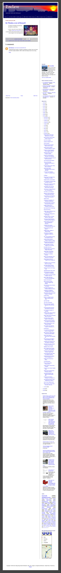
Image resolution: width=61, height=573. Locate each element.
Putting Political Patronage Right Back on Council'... (49, 135)
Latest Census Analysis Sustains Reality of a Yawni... (49, 148)
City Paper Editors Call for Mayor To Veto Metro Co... (49, 319)
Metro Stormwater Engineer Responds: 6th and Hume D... (49, 305)
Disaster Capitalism (47, 524)
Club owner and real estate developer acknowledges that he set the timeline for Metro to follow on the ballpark (49, 483)
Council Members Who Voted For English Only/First (49, 354)
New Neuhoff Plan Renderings (49, 208)
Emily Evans (48, 519)
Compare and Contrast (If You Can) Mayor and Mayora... (49, 342)
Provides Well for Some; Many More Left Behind (49, 166)
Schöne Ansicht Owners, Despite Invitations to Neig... (49, 240)
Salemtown (48, 500)
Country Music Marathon (51, 525)
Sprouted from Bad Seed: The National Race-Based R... (49, 242)
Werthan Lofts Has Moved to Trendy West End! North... (49, 194)
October (45, 120)
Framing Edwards (47, 361)
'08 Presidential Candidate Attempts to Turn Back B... (49, 273)
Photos (54, 508)
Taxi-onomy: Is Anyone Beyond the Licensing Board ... (49, 190)
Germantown (47, 514)
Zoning (43, 512)
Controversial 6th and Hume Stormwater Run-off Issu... (49, 308)
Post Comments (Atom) (14, 97)
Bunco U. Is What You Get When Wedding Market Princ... (48, 298)
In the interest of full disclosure (51, 470)
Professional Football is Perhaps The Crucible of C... (49, 377)
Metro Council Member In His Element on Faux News (49, 257)
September (46, 122)
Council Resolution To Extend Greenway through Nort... (49, 203)
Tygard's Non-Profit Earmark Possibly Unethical (49, 371)
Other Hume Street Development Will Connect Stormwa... (49, 169)
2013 (44, 106)
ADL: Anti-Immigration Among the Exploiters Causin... (49, 237)
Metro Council (25, 40)
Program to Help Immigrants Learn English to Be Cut (49, 151)
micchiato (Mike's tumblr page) (15, 16)
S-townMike (51, 65)
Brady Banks (45, 527)
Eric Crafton (15, 40)
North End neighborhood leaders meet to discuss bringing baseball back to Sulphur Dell (49, 451)
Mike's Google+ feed (41, 16)
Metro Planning (46, 507)
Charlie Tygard (51, 520)
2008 (44, 114)
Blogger (30, 566)
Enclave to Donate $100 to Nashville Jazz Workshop (49, 156)
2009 (44, 112)
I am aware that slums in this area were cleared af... (49, 96)
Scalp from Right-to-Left (48, 141)
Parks (46, 509)
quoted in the (16, 30)
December (46, 117)
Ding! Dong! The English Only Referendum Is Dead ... (49, 178)
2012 (44, 107)
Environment (44, 508)
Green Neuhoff (46, 143)
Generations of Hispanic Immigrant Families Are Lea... (48, 234)
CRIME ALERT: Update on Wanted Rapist (49, 231)
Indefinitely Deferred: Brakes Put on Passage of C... (49, 357)
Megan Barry (46, 522)
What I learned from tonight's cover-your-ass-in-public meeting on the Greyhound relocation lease (51, 422)
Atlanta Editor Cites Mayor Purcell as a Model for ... (49, 252)
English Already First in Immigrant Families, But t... (49, 206)
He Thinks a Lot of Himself (15, 23)
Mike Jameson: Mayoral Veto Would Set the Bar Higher (49, 333)
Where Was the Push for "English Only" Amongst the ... (49, 260)
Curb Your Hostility (47, 140)
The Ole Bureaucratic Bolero (49, 160)
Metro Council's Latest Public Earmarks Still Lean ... (49, 384)
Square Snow (46, 198)
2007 (44, 115)
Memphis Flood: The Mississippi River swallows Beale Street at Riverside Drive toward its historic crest (49, 462)
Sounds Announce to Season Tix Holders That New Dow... (49, 321)
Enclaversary (46, 328)
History (45, 518)
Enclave (12, 7)
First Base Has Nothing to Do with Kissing (49, 214)
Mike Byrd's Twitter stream (29, 16)
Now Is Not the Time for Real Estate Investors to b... (49, 138)
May (45, 128)
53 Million (45, 175)
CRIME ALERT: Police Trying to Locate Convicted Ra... (49, 313)
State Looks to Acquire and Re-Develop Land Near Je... (49, 184)
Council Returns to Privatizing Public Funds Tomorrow (49, 196)
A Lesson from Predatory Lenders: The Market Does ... (49, 172)
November (46, 118)
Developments (45, 501)
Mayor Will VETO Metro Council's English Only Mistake (48, 282)
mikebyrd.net (49, 16)
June (45, 126)
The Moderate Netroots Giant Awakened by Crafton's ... (49, 380)
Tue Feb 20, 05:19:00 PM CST (20, 47)
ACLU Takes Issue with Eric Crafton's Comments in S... (49, 326)
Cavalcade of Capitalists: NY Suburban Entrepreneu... (49, 201)
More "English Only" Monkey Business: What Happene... (49, 349)
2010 (44, 111)
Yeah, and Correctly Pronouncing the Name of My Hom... (49, 163)
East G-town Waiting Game (49, 382)
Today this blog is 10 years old (48, 441)
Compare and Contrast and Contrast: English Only (49, 351)
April (45, 130)
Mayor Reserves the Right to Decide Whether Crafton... (49, 339)
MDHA (43, 521)
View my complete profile (46, 77)
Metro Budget (50, 506)
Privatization (53, 513)
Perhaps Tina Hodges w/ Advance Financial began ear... (49, 86)
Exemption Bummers (47, 247)
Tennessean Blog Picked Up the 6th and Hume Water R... (49, 220)
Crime (48, 503)
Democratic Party (49, 511)
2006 (44, 388)
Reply (10, 52)
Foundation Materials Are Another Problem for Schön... (50, 288)
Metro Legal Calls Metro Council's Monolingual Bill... (49, 278)
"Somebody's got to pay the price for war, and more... (49, 187)
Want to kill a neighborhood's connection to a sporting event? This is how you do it (51, 433)
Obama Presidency (52, 517)
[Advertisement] (21, 84)
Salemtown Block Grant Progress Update (48, 153)
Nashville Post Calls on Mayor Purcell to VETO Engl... (49, 345)
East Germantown (47, 526)
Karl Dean (53, 509)
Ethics (54, 501)
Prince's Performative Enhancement (48, 363)
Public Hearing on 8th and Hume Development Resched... (48, 222)
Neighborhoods (46, 497)
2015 (44, 103)
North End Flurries (47, 209)
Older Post (35, 95)
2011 (44, 109)
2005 (44, 390)
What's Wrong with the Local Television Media (49, 324)
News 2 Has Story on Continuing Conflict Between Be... (49, 336)
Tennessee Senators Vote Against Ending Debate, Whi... (49, 374)
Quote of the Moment (48, 279)
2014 (44, 104)
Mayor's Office (19, 40)
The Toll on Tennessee (48, 302)
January (45, 386)
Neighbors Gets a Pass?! (48, 346)
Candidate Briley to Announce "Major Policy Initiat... (49, 249)
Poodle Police (46, 295)
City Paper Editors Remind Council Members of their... (49, 266)
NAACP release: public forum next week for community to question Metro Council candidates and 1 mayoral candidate (49, 397)
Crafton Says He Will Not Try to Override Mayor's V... (49, 212)
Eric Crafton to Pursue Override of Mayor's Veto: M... (49, 275)
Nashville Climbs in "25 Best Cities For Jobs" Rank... (49, 217)
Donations (54, 526)
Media (54, 498)
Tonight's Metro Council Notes (49, 179)
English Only (11, 40)
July (45, 125)
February (46, 133)
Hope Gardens (53, 522)
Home (5, 16)
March (45, 131)
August (45, 123)
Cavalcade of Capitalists (51, 521)
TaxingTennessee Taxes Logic (49, 270)
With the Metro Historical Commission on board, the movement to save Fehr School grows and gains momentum (49, 409)
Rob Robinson (11, 47)
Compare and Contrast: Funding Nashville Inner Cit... (49, 226)
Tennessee (46, 502)
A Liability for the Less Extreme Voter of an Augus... (49, 263)
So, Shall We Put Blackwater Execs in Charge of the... (49, 331)
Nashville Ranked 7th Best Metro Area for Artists (49, 145)
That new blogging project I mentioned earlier (48, 447)
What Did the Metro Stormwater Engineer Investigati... (49, 293)
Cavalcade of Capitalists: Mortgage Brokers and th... (49, 291)
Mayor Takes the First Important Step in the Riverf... (49, 316)
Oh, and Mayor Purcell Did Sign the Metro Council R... (49, 182)
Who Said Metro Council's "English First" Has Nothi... (49, 245)
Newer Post (8, 95)
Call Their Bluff (46, 300)
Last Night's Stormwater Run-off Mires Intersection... (49, 158)
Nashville (29, 40)
